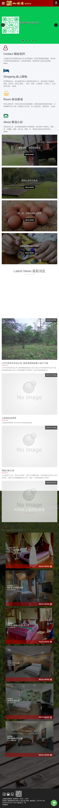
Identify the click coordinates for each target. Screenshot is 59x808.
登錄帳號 (5, 804)
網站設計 (20, 802)
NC (11, 802)
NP (25, 802)
